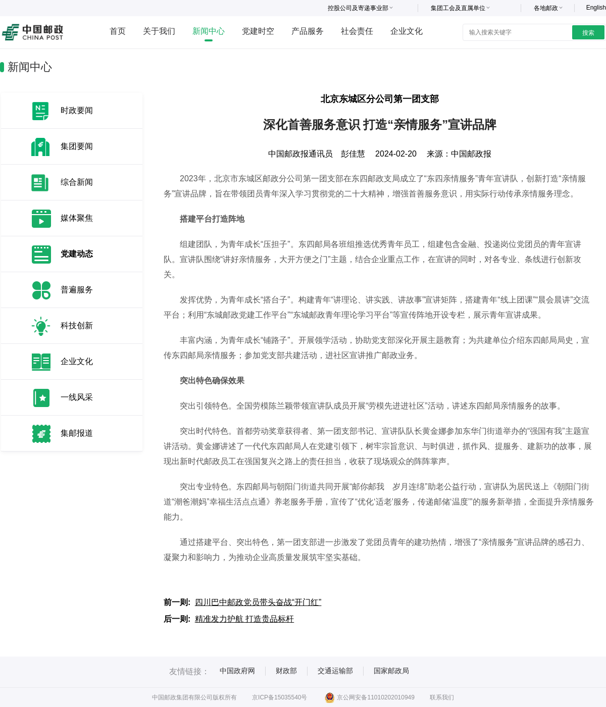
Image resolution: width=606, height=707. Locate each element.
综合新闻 (77, 182)
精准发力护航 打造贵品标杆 (244, 619)
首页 (118, 31)
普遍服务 (77, 289)
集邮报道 (77, 433)
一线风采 (77, 397)
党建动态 (77, 253)
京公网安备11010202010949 (369, 697)
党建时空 (258, 31)
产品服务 (307, 31)
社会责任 (357, 31)
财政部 (286, 671)
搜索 (588, 32)
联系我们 (442, 697)
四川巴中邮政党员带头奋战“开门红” (258, 602)
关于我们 (159, 31)
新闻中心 (208, 31)
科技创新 (77, 325)
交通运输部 (335, 671)
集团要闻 (77, 146)
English (596, 7)
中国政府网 (237, 671)
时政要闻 (77, 110)
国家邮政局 (391, 671)
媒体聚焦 (77, 218)
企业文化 (406, 31)
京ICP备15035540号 (279, 697)
